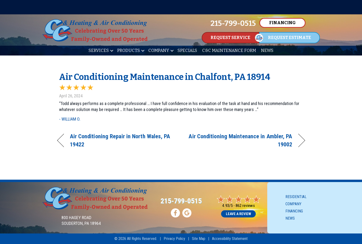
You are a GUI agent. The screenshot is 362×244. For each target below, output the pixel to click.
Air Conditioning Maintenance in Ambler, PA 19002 (240, 140)
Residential (295, 196)
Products (128, 50)
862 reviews (245, 205)
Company (158, 50)
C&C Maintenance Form (229, 50)
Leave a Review (238, 214)
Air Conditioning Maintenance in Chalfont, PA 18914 (164, 77)
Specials (187, 50)
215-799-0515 (181, 201)
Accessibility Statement (230, 238)
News (267, 50)
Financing (294, 211)
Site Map (198, 238)
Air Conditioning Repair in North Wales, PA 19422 (120, 140)
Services (99, 50)
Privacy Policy (174, 238)
